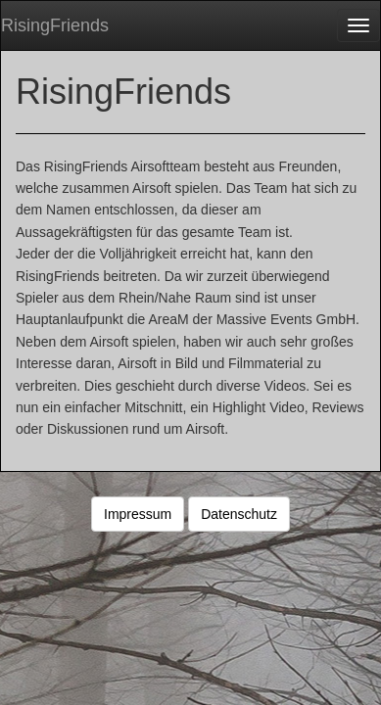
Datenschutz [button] (239, 514)
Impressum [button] (137, 514)
